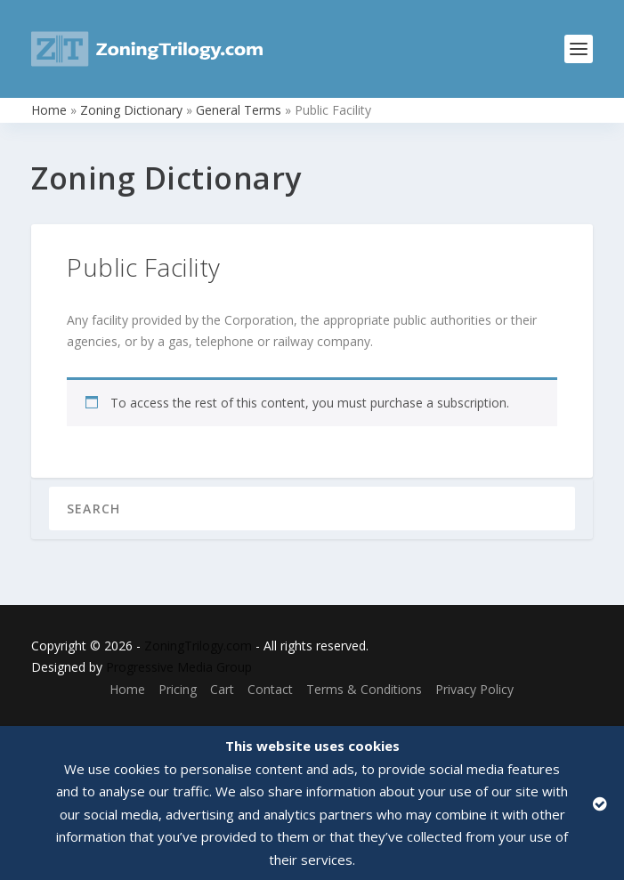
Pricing (177, 689)
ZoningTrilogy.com (198, 645)
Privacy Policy (474, 689)
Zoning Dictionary (131, 109)
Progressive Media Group (179, 666)
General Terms (238, 109)
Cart (222, 689)
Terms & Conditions (364, 689)
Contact (270, 689)
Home (49, 109)
